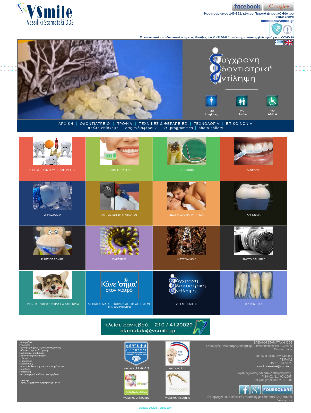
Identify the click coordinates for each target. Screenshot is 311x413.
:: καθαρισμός (25, 363)
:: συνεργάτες (25, 342)
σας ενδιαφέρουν (141, 128)
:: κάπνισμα (24, 358)
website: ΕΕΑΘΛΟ (136, 368)
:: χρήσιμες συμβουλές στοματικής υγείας (39, 347)
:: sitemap (23, 380)
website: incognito (177, 397)
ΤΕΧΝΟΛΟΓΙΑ (206, 124)
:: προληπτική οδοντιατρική (32, 355)
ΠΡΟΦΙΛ (125, 124)
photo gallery (211, 128)
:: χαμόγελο (24, 345)
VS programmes (178, 128)
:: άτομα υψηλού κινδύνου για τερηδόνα (38, 374)
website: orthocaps (136, 397)
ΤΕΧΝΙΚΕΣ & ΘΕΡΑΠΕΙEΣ (163, 124)
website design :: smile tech (155, 407)
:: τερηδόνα (24, 369)
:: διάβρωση (24, 371)
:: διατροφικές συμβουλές (31, 353)
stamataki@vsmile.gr (277, 21)
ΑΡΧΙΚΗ (66, 124)
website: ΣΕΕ (178, 368)
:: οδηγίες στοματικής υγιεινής (33, 350)
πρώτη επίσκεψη (103, 128)
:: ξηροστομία (25, 361)
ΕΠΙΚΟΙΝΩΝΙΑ (239, 124)
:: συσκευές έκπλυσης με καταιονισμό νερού (41, 366)
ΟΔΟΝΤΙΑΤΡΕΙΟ (95, 124)
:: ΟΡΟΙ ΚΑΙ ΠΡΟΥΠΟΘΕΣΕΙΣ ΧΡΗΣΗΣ (39, 383)
